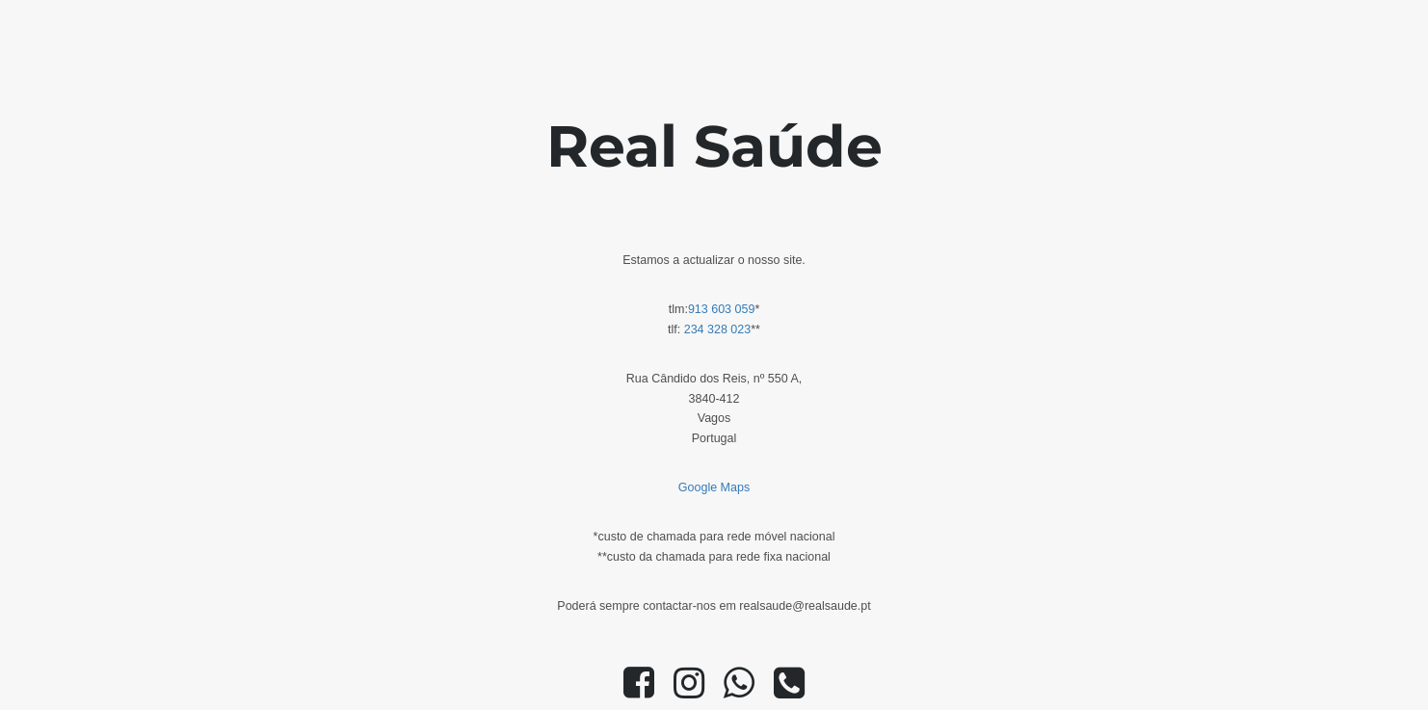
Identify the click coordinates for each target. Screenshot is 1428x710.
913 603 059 (721, 309)
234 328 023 (718, 329)
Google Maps (714, 487)
